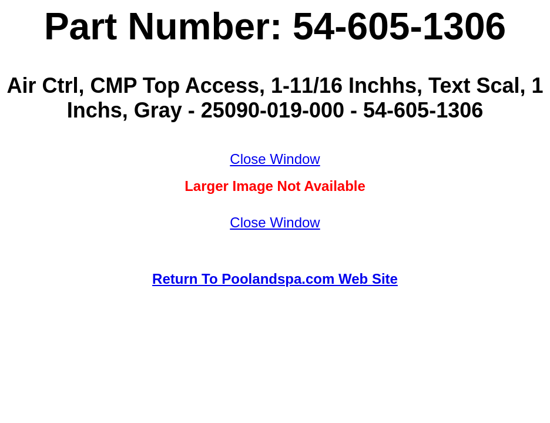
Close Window (275, 159)
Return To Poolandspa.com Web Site (275, 279)
